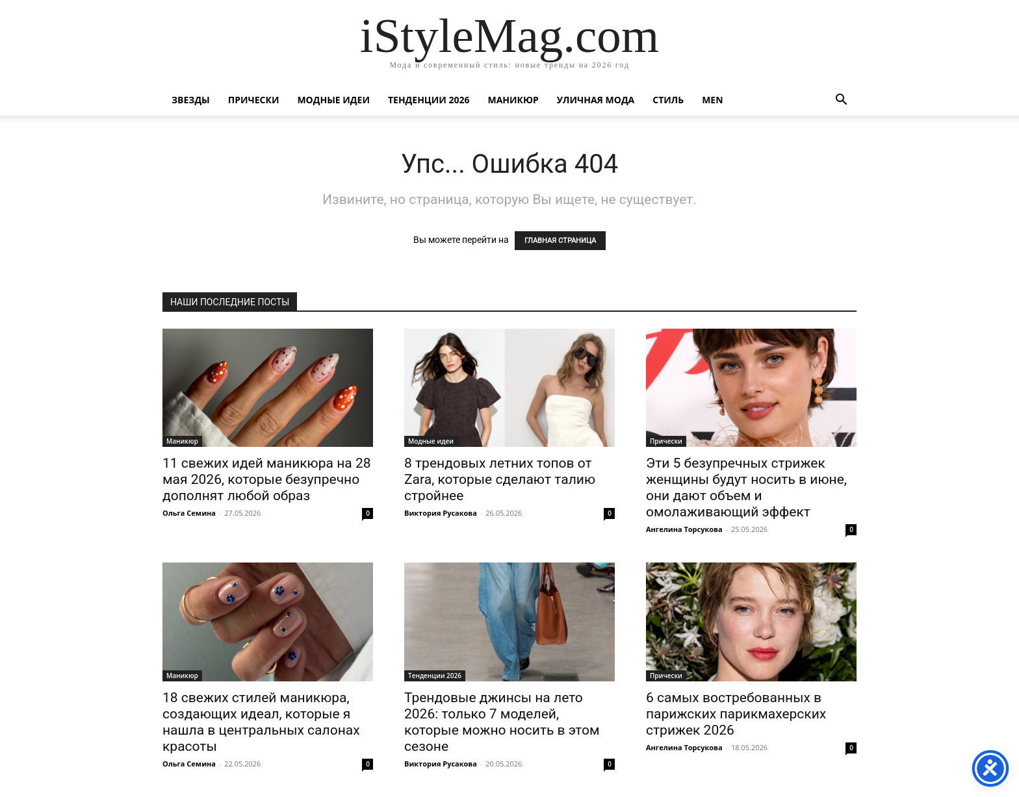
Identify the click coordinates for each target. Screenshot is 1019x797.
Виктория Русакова (440, 513)
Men (712, 100)
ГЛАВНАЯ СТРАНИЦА (560, 240)
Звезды (191, 100)
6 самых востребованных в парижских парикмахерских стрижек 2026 (736, 714)
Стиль (668, 100)
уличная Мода (595, 100)
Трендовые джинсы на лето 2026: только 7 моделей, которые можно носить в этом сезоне (502, 722)
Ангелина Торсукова (684, 529)
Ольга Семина (189, 513)
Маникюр (513, 100)
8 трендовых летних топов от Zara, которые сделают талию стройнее (499, 479)
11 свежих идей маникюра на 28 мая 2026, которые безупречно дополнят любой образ (266, 479)
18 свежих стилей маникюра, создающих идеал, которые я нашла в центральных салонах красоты (261, 722)
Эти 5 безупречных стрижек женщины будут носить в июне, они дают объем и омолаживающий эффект (746, 487)
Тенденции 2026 (429, 100)
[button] (841, 101)
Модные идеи (333, 100)
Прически (253, 100)
